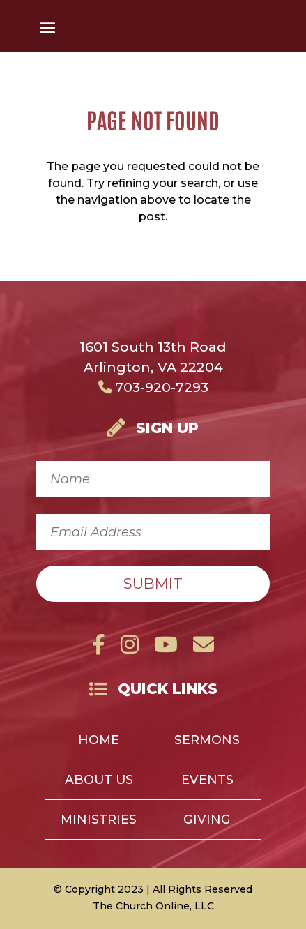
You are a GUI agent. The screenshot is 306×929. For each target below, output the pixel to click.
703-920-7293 (153, 387)
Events (207, 781)
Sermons (207, 741)
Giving (207, 820)
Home (98, 741)
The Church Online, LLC (153, 906)
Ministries (99, 820)
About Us (99, 781)
